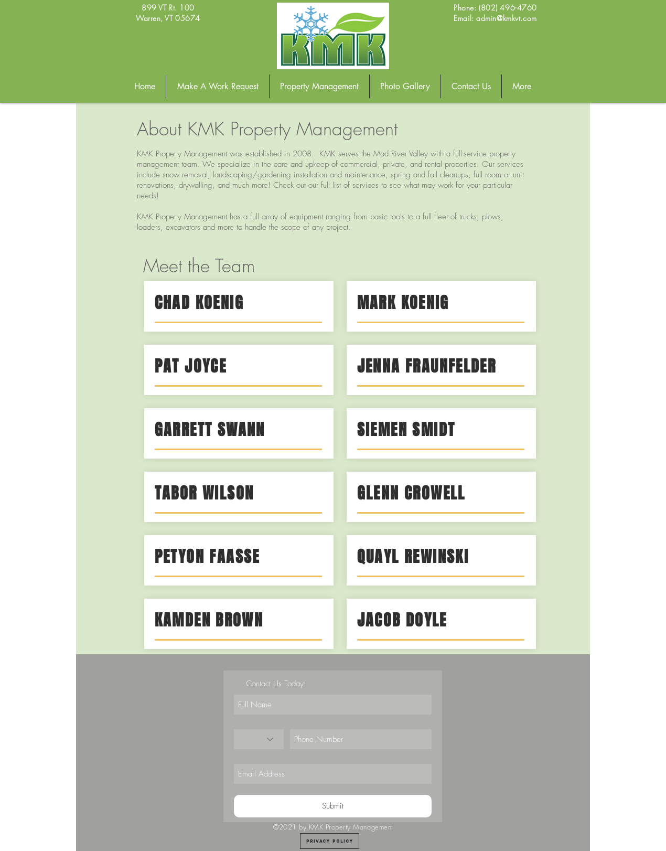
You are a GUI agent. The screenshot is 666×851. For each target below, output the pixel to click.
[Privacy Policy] (329, 841)
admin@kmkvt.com (506, 18)
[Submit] (333, 806)
